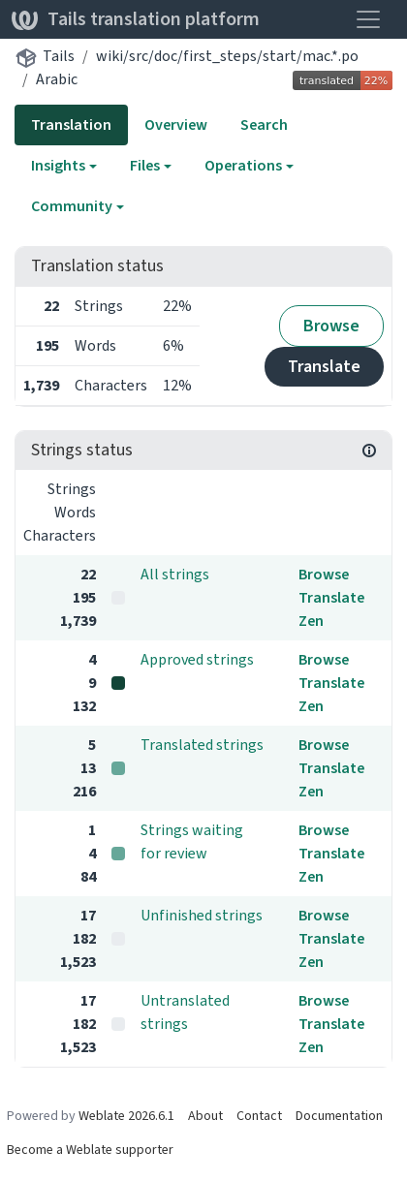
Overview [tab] (175, 124)
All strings (175, 574)
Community (71, 206)
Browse (331, 325)
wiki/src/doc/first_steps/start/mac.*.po (227, 56)
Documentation (339, 1115)
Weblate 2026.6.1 (126, 1115)
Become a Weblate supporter (90, 1149)
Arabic (57, 79)
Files (145, 165)
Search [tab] (264, 124)
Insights (58, 165)
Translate (324, 366)
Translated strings (202, 744)
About (205, 1115)
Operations (243, 165)
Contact (259, 1115)
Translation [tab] (71, 124)
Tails (59, 56)
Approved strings (197, 659)
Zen (311, 620)
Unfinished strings (202, 915)
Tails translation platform (136, 19)
